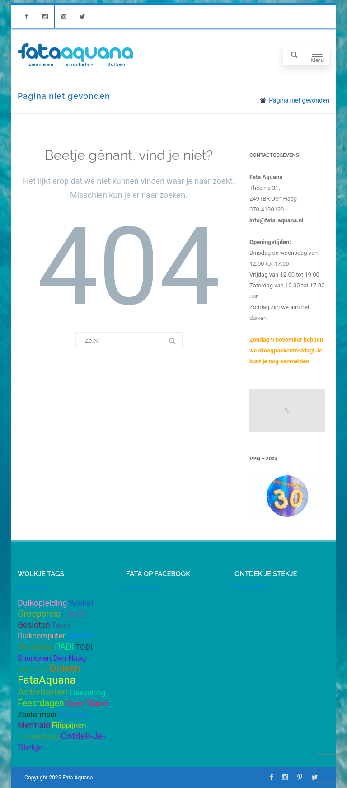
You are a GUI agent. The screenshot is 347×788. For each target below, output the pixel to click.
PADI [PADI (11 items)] (64, 646)
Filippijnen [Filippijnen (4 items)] (69, 725)
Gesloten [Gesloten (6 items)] (34, 624)
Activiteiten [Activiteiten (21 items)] (43, 692)
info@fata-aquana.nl (276, 220)
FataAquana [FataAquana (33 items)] (47, 680)
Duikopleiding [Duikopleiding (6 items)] (42, 603)
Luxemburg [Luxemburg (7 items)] (38, 736)
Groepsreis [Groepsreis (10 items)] (39, 614)
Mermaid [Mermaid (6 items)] (34, 725)
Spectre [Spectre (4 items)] (79, 635)
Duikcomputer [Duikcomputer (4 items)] (41, 635)
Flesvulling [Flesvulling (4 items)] (88, 692)
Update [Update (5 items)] (74, 614)
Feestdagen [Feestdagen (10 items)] (41, 703)
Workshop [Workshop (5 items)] (35, 647)
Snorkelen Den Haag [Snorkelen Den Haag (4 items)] (52, 657)
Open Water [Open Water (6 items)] (87, 703)
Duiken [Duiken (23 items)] (65, 668)
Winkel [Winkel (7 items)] (81, 603)
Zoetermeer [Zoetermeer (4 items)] (37, 714)
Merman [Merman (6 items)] (33, 669)
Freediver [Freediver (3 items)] (73, 714)
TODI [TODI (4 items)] (83, 647)
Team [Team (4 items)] (61, 624)
